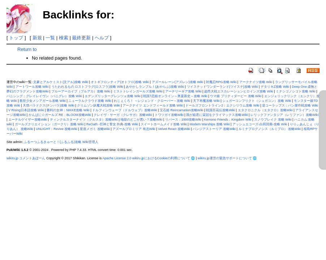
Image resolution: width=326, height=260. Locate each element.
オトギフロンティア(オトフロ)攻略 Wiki (120, 82)
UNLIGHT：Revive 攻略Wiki (56, 129)
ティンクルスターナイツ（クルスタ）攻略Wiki (84, 119)
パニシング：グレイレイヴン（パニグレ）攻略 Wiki (44, 96)
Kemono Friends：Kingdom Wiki (228, 119)
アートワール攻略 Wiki (32, 86)
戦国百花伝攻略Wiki (220, 110)
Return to (27, 49)
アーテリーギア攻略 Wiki (183, 91)
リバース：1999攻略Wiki (183, 119)
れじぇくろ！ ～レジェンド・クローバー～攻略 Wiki (152, 101)
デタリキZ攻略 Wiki (275, 86)
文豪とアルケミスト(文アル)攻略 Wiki (60, 82)
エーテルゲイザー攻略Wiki (27, 119)
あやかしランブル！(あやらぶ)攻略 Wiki (155, 86)
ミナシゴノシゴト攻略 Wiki (296, 91)
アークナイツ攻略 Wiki (256, 82)
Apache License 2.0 (116, 158)
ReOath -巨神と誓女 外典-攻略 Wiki (112, 124)
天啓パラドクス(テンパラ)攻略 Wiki (48, 105)
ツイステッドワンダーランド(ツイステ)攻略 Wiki (222, 86)
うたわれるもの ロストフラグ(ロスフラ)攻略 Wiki (87, 86)
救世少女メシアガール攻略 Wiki (43, 101)
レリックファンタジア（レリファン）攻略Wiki (284, 115)
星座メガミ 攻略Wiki (95, 129)
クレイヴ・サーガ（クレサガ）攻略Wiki (123, 115)
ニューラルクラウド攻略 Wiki (89, 101)
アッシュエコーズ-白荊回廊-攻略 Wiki (259, 124)
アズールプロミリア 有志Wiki (133, 129)
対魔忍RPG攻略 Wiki (221, 82)
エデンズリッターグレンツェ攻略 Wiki (113, 96)
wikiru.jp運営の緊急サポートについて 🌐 (227, 158)
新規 (37, 37)
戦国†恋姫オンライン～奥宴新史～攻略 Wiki (175, 96)
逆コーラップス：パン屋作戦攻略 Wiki (290, 105)
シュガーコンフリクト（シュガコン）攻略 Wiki (256, 101)
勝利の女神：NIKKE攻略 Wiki (68, 110)
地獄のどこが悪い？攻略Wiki (141, 119)
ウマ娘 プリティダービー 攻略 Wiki (235, 96)
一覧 (50, 37)
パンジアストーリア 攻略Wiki (214, 129)
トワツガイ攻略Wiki (169, 115)
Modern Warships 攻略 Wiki (209, 124)
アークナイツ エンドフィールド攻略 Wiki (153, 105)
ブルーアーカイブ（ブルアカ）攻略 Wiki (81, 91)
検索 (63, 37)
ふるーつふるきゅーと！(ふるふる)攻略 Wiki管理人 (61, 142)
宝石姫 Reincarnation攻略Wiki (181, 110)
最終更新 (81, 37)
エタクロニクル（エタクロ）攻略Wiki (265, 110)
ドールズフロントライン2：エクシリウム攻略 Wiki (222, 105)
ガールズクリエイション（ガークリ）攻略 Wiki (49, 124)
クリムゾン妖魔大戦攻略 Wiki (98, 105)
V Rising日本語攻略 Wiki (26, 110)
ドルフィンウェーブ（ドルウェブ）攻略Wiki (124, 110)
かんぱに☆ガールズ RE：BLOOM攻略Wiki (60, 115)
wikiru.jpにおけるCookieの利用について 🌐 (163, 158)
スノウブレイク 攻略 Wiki (272, 119)
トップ (16, 37)
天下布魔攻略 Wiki (206, 101)
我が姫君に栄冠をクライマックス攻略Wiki (217, 115)
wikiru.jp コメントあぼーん (26, 158)
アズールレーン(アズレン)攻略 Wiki (177, 82)
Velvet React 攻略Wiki (174, 129)
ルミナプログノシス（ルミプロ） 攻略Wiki (270, 129)
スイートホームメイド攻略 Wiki (164, 124)
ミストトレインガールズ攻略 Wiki (138, 91)
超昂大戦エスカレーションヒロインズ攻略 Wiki (238, 91)
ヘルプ (102, 37)
